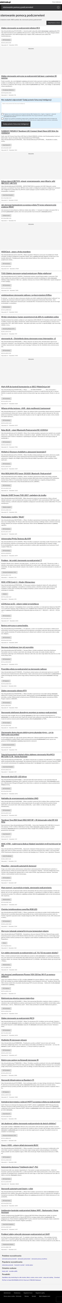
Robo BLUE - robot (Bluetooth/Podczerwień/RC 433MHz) (24, 430)
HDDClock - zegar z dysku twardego (16, 252)
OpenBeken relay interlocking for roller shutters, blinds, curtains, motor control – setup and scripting (27, 1277)
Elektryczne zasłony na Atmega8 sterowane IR (19, 1060)
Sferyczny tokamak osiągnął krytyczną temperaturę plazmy (25, 931)
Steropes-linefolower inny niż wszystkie (17, 647)
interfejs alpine (29, 1265)
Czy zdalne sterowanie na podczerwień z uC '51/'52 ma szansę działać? (29, 953)
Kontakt (34, 1296)
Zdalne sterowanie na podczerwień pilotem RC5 (20, 28)
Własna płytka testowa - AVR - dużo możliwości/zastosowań (25, 408)
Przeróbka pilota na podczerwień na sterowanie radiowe (24, 669)
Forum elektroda (56, 2)
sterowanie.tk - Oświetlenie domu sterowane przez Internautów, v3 (28, 339)
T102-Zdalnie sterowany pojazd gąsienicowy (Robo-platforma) (26, 273)
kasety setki (5, 1271)
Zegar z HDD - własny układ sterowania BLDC (19, 1145)
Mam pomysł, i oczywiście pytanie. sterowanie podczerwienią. (26, 888)
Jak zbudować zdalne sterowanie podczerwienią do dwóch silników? (28, 1123)
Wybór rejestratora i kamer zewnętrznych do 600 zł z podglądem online (30, 317)
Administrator (7, 1293)
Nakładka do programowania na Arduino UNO (19, 798)
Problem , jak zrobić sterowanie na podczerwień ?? (21, 560)
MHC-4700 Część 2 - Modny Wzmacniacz (18, 582)
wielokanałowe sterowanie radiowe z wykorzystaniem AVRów (26, 295)
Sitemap (27, 1296)
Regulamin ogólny (40, 1293)
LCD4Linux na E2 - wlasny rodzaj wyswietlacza (20, 604)
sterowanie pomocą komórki (9, 1258)
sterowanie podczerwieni (24, 1258)
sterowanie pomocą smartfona (39, 1258)
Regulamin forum (28, 1293)
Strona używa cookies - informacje (12, 1296)
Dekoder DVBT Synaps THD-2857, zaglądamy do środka (23, 495)
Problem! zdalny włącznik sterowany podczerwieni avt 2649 (25, 1234)
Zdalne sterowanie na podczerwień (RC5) (17, 1018)
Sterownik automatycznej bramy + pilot (17, 1189)
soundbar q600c (13, 1271)
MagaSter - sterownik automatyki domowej (18, 866)
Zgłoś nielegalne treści (44, 1296)
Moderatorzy (17, 1293)
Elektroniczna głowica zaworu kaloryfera (17, 998)
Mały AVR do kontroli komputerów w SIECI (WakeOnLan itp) (25, 387)
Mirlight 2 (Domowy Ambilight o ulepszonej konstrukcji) (23, 452)
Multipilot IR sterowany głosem (14, 1040)
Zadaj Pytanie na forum (54, 22)
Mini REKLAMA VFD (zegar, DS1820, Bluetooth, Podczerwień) (26, 473)
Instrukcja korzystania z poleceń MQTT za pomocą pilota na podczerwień (30, 1102)
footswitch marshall (19, 1265)
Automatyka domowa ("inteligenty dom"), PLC (19, 1167)
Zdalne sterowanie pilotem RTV (14, 691)
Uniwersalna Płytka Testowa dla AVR (16, 539)
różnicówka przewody (7, 1265)
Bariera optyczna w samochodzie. (14, 625)
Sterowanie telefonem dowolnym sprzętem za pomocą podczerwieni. (29, 712)
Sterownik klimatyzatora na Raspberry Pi (17, 1080)
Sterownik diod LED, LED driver (14, 777)
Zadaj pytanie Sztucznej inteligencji (16, 124)
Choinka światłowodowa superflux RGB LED (19, 909)
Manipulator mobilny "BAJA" (12, 517)
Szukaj (58, 7)
